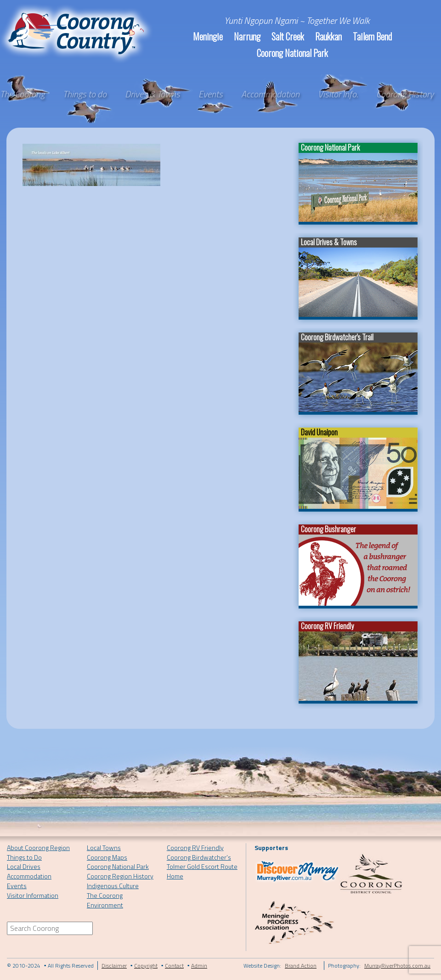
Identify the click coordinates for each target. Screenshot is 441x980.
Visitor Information (32, 895)
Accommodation (270, 94)
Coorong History (405, 94)
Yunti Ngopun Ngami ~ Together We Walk (297, 20)
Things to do (85, 94)
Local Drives (23, 866)
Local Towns (104, 847)
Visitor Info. (338, 94)
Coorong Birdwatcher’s (199, 857)
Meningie (208, 36)
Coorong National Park (292, 53)
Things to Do (24, 857)
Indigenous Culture (113, 885)
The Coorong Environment (105, 900)
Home (175, 876)
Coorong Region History (120, 876)
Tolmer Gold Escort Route (202, 866)
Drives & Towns (152, 94)
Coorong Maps (107, 857)
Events (210, 94)
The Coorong (22, 94)
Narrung (247, 36)
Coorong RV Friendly (195, 847)
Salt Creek (287, 36)
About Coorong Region (38, 847)
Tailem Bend (372, 36)
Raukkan (328, 36)
